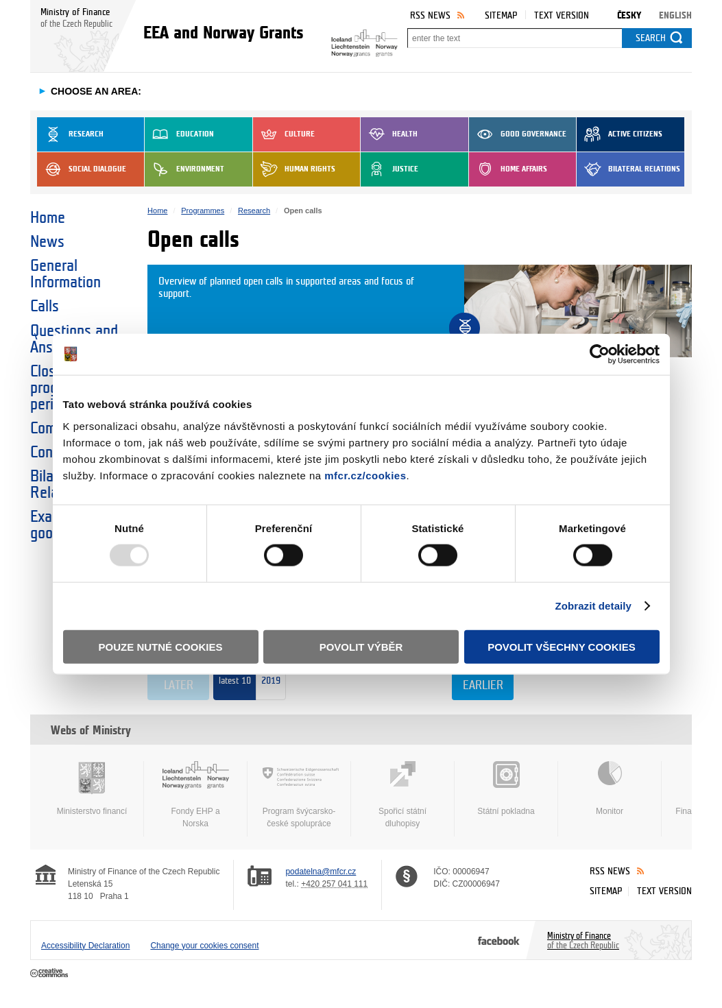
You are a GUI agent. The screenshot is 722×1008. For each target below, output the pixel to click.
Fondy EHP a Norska (195, 794)
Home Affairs (508, 169)
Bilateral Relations (628, 169)
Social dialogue (81, 169)
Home (47, 218)
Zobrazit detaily (593, 606)
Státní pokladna (506, 788)
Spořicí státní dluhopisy (402, 794)
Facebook (499, 940)
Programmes (202, 210)
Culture (284, 134)
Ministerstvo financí (92, 788)
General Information (65, 274)
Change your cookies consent (204, 945)
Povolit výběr (361, 646)
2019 (270, 685)
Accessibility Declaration (85, 945)
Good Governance (517, 134)
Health (389, 134)
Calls (44, 306)
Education (179, 134)
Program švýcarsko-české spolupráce (299, 794)
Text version (561, 15)
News (47, 242)
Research (70, 134)
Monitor (609, 788)
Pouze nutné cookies (161, 646)
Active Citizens (619, 134)
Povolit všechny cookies (562, 646)
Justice (389, 169)
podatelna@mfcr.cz (320, 871)
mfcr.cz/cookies (365, 475)
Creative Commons (50, 974)
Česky (629, 15)
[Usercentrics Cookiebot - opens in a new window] (600, 354)
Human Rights (294, 169)
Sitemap (501, 15)
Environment (184, 169)
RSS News (430, 15)
